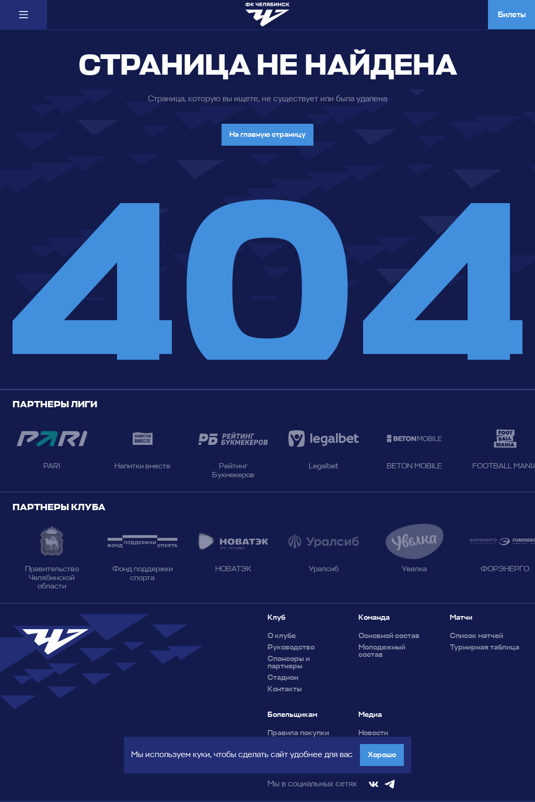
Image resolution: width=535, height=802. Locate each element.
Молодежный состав (381, 651)
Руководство (291, 647)
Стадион (283, 677)
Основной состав (389, 636)
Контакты (285, 689)
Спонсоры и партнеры (289, 662)
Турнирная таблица (484, 647)
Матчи (461, 617)
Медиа (370, 714)
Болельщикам (292, 714)
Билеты (512, 14)
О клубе (282, 636)
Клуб (276, 617)
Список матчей (476, 636)
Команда (374, 617)
